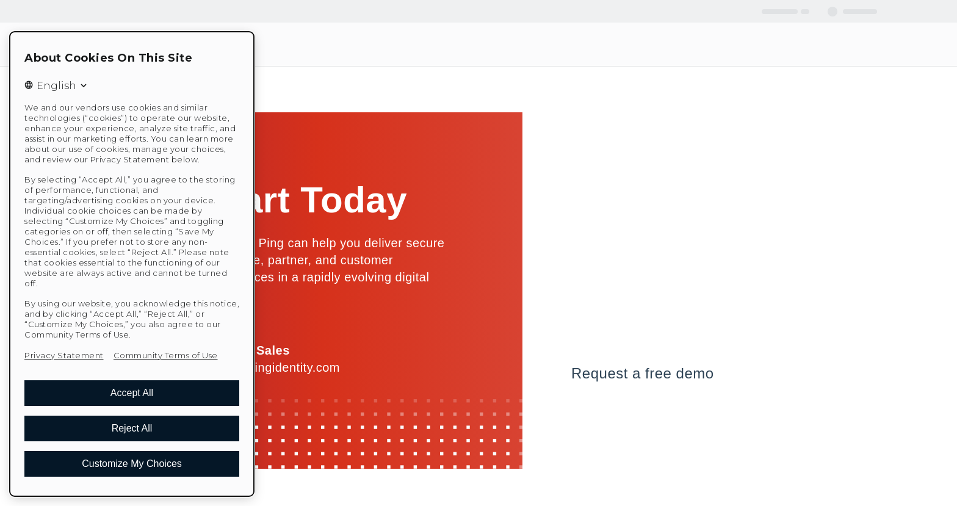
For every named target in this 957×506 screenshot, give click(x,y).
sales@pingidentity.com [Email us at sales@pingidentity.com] (272, 367)
